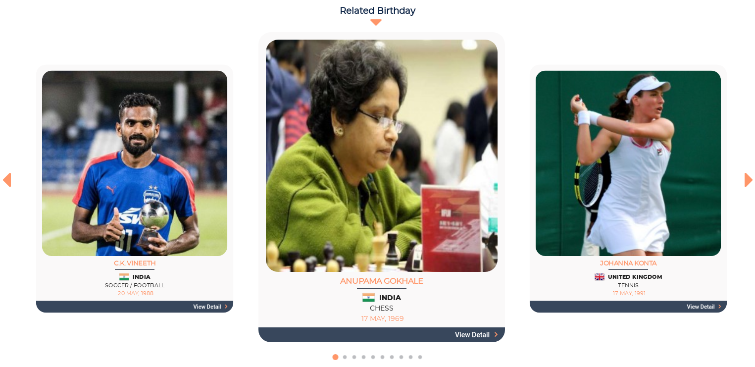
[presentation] (6, 179)
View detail (211, 307)
